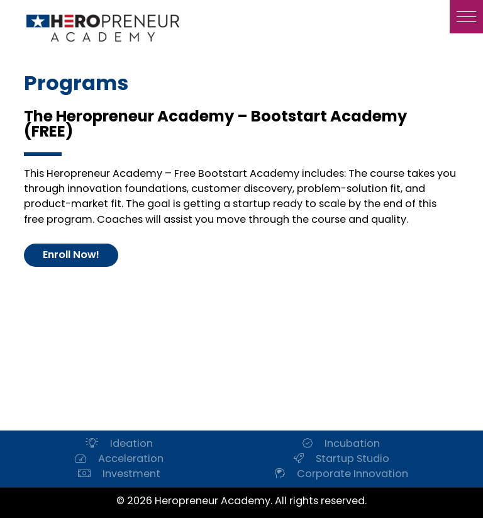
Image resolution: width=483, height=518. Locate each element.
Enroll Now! (71, 254)
